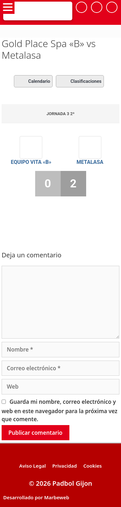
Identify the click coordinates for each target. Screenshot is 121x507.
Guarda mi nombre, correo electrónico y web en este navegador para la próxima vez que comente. (59, 410)
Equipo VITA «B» (31, 162)
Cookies (92, 465)
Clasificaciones (79, 81)
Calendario (33, 81)
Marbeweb (56, 497)
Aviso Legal (32, 465)
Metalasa (89, 162)
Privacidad (64, 465)
